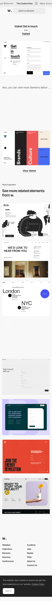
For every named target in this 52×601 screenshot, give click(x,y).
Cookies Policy (38, 584)
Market (30, 553)
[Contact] (26, 260)
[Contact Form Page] (26, 417)
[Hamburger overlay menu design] (26, 148)
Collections (7, 549)
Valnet (26, 33)
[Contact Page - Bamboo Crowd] (26, 299)
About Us (31, 561)
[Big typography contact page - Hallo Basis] (26, 337)
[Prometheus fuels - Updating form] (26, 456)
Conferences (8, 561)
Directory (6, 557)
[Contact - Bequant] (26, 377)
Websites (6, 545)
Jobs (29, 549)
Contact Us (32, 565)
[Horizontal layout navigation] (26, 111)
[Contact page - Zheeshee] (26, 220)
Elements (6, 553)
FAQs (29, 557)
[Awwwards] (9, 11)
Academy (31, 545)
